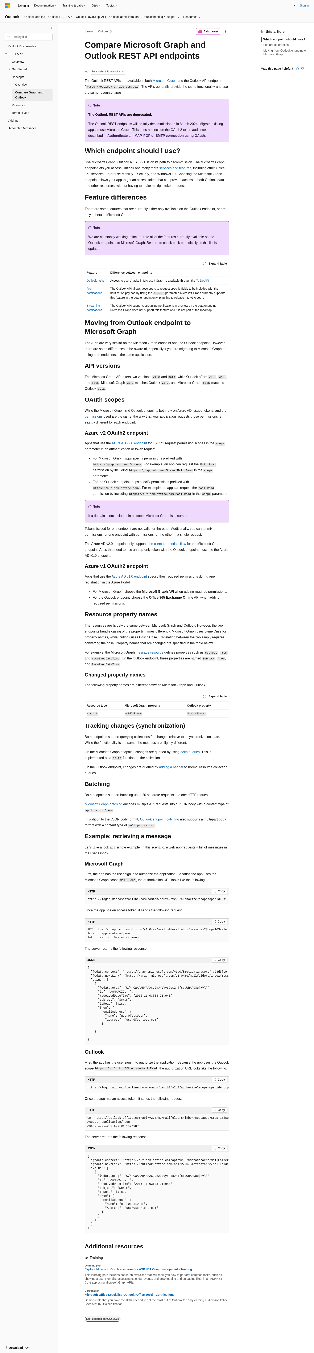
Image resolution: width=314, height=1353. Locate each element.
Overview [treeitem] (18, 61)
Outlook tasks (95, 280)
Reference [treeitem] (18, 105)
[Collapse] (51, 28)
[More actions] (225, 31)
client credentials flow (170, 544)
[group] (157, 899)
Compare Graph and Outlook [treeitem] (29, 95)
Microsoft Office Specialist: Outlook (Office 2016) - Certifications (129, 1294)
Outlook (103, 31)
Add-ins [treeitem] (13, 120)
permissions (94, 416)
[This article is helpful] (297, 68)
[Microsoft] (8, 5)
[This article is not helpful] (302, 68)
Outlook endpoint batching (159, 819)
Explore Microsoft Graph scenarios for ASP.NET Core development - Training (138, 1269)
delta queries (190, 752)
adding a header (171, 767)
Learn (89, 31)
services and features (175, 168)
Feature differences (276, 45)
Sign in (304, 5)
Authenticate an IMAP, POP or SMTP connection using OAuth (156, 135)
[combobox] (29, 37)
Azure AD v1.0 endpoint (129, 576)
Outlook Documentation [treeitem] (23, 46)
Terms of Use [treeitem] (20, 113)
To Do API (202, 280)
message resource (150, 652)
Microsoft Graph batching (103, 804)
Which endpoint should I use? (284, 39)
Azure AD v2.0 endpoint (129, 443)
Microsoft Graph (165, 81)
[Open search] (294, 5)
